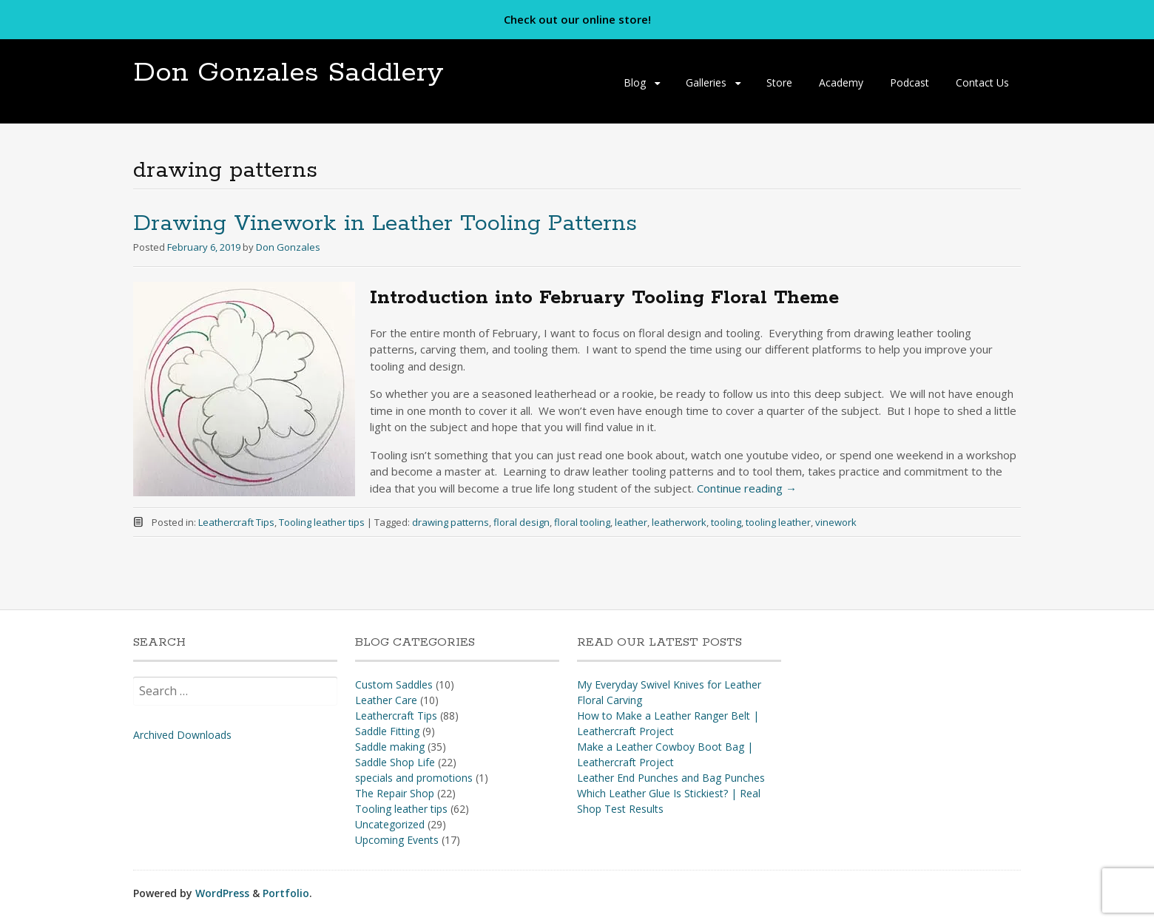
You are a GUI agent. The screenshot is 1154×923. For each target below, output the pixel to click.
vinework (836, 522)
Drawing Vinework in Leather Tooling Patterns (385, 223)
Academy (841, 82)
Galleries (706, 82)
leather (631, 522)
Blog (635, 82)
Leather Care (386, 700)
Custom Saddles (394, 684)
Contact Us (982, 82)
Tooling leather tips (322, 522)
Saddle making (390, 747)
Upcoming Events (397, 840)
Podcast (909, 82)
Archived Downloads (182, 735)
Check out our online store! (577, 19)
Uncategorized (390, 824)
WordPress (222, 893)
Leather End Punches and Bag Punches (671, 778)
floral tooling (582, 522)
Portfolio (286, 893)
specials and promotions (414, 778)
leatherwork (679, 522)
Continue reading (747, 488)
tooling (726, 522)
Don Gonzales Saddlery (288, 72)
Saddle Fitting (387, 731)
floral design (521, 522)
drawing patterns (450, 522)
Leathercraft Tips (236, 522)
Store (779, 82)
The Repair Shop (394, 793)
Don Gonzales (288, 247)
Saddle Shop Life (395, 762)
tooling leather (778, 522)
